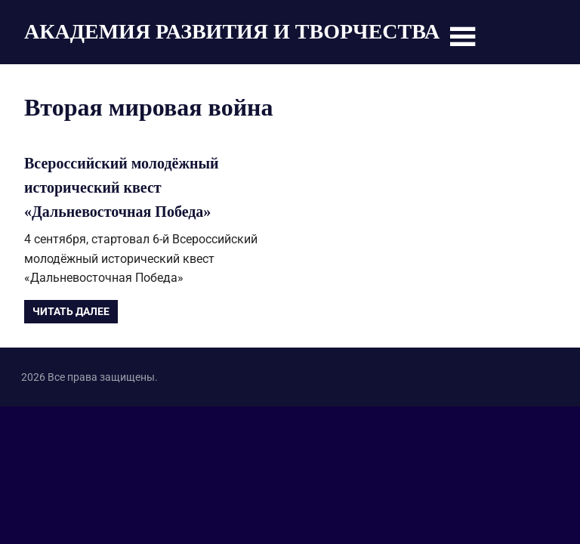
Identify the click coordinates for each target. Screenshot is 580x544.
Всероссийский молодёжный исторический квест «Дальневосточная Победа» (121, 187)
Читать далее (71, 311)
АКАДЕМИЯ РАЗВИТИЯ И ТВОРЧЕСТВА (232, 31)
